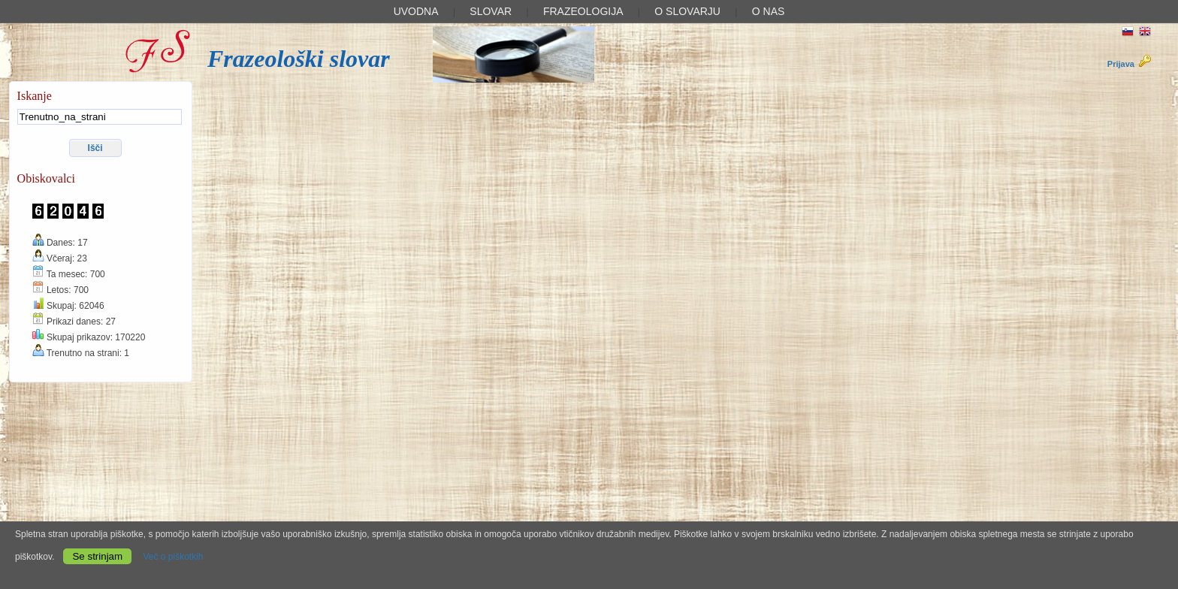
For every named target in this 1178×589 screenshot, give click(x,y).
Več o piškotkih (173, 556)
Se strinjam (97, 556)
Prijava (1129, 63)
